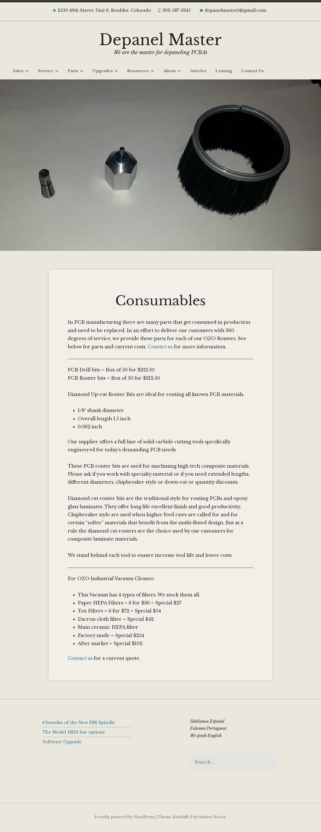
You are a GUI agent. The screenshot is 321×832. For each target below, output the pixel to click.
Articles (198, 70)
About (172, 70)
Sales (21, 70)
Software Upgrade (62, 743)
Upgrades (105, 70)
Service (48, 70)
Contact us (160, 348)
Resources (140, 70)
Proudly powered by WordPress (124, 818)
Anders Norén (212, 818)
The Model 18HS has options (73, 733)
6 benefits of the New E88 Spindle (78, 723)
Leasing (223, 70)
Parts (76, 70)
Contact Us (252, 70)
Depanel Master (160, 40)
